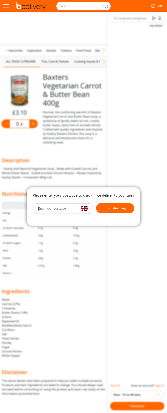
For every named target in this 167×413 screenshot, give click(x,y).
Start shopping (115, 208)
